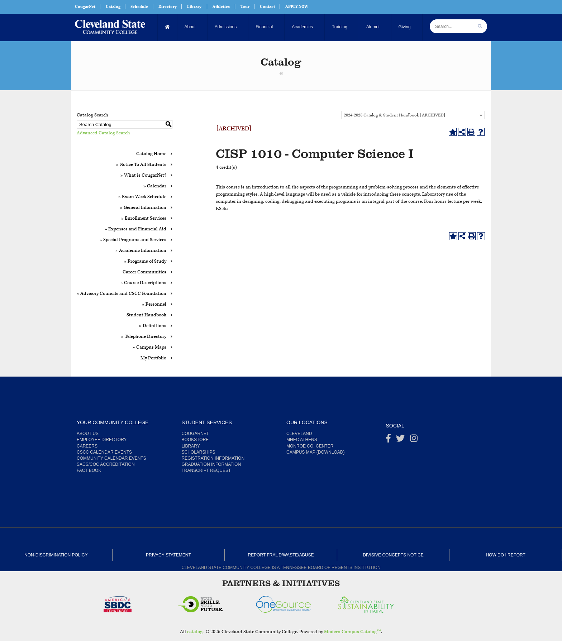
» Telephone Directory (143, 337)
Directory (167, 6)
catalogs (196, 632)
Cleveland (299, 433)
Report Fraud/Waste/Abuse (281, 555)
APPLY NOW (296, 6)
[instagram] (414, 440)
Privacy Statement (168, 555)
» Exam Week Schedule (142, 197)
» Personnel (154, 304)
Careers (87, 446)
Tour (244, 6)
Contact (267, 6)
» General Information (143, 208)
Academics (302, 26)
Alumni (373, 26)
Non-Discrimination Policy (55, 555)
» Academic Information (140, 251)
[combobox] (413, 115)
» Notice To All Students (141, 165)
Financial (264, 26)
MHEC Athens (301, 439)
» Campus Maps (149, 347)
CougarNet (85, 6)
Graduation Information (211, 464)
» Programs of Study (145, 261)
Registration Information (213, 458)
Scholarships (198, 452)
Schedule (139, 6)
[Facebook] (388, 440)
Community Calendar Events (111, 458)
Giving (405, 26)
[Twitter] (400, 440)
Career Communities (144, 272)
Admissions (226, 26)
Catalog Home (151, 154)
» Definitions (152, 326)
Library (194, 6)
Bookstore (195, 439)
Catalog (113, 6)
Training (339, 26)
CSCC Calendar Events (104, 452)
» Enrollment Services (143, 218)
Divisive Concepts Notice (393, 555)
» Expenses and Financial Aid (135, 229)
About (190, 26)
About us (88, 433)
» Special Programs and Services (133, 240)
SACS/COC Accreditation (106, 464)
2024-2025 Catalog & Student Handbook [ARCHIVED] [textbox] (394, 115)
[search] (480, 26)
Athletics (221, 6)
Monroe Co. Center (309, 446)
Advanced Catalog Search (103, 133)
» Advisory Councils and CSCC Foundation (121, 294)
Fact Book (89, 470)
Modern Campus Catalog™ (352, 632)
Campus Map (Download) (315, 452)
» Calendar (154, 186)
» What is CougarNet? (143, 175)
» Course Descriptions (143, 283)
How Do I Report (505, 555)
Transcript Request (206, 470)
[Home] (167, 27)
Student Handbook (146, 315)
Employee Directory (102, 439)
